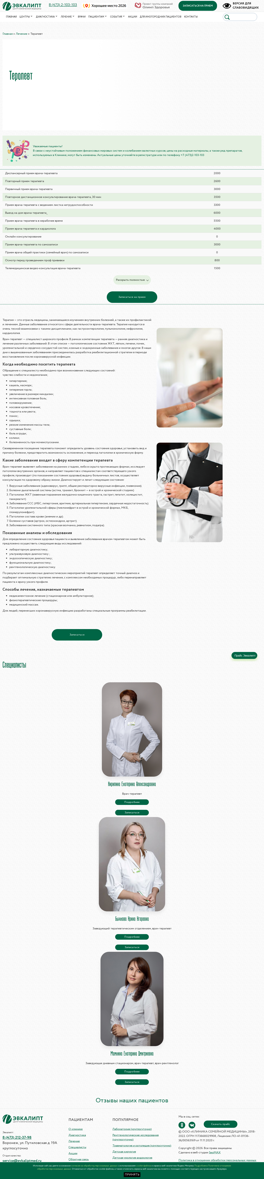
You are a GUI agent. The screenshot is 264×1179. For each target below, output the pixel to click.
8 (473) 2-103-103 (63, 5)
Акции (132, 17)
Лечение (68, 17)
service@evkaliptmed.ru (22, 1161)
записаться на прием (198, 6)
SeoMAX (215, 1152)
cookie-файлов (143, 1165)
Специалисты (77, 1147)
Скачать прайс (220, 1124)
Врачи (82, 17)
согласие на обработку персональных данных (94, 1165)
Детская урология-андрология (132, 1158)
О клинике (76, 1129)
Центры (26, 17)
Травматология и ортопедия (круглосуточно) (141, 1146)
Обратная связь (79, 1159)
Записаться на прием (132, 297)
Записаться (77, 635)
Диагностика (47, 17)
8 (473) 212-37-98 (17, 1137)
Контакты (191, 17)
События (117, 17)
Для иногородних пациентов (160, 17)
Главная (11, 17)
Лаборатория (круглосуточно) (132, 1129)
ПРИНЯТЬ (132, 1174)
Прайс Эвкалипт (245, 655)
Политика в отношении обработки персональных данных (217, 1160)
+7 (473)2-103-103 (192, 155)
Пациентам (97, 17)
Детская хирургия (124, 1152)
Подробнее (132, 802)
